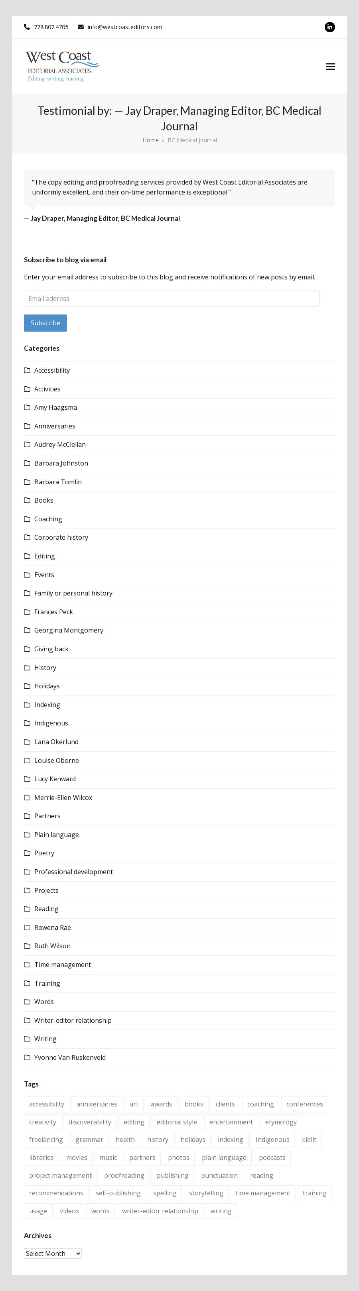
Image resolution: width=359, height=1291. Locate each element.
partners (142, 1157)
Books (43, 500)
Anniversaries (54, 426)
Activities (47, 389)
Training (47, 983)
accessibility (46, 1104)
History (45, 667)
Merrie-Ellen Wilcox (63, 797)
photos (178, 1157)
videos (69, 1211)
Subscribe (45, 322)
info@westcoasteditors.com (125, 27)
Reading (46, 908)
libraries (41, 1157)
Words (44, 1001)
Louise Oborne (56, 760)
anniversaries (97, 1104)
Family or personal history (73, 593)
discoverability (90, 1122)
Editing (44, 556)
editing (134, 1122)
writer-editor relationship (160, 1211)
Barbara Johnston (61, 463)
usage (38, 1211)
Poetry (44, 853)
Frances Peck (53, 611)
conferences (304, 1104)
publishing (173, 1175)
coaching (260, 1104)
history (157, 1139)
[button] (330, 66)
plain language (224, 1157)
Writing (45, 1038)
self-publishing (118, 1193)
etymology (281, 1122)
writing (221, 1211)
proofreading (124, 1175)
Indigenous (51, 723)
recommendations (56, 1193)
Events (44, 574)
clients (225, 1104)
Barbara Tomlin (58, 481)
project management (60, 1175)
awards (161, 1104)
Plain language (56, 834)
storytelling (206, 1193)
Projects (46, 890)
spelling (165, 1193)
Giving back (51, 649)
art (134, 1104)
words (100, 1211)
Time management (62, 964)
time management (263, 1193)
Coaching (48, 519)
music (108, 1157)
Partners (47, 816)
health (125, 1139)
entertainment (231, 1122)
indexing (230, 1139)
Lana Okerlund (56, 741)
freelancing (46, 1139)
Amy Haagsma (55, 407)
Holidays (47, 686)
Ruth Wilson (52, 945)
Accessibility (52, 370)
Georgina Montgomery (68, 630)
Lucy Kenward (55, 778)
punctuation (219, 1175)
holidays (193, 1139)
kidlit (309, 1139)
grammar (89, 1139)
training (315, 1193)
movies (76, 1157)
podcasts (272, 1157)
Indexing (47, 704)
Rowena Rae (52, 927)
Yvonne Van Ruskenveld (70, 1057)
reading (261, 1175)
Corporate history (61, 537)
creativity (42, 1122)
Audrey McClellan (60, 444)
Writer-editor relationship (73, 1020)
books (194, 1104)
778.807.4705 (51, 27)
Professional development (73, 871)
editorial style (177, 1122)
